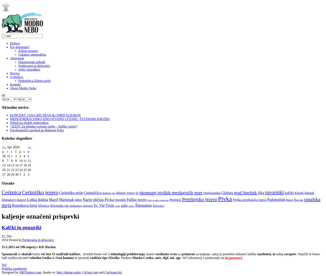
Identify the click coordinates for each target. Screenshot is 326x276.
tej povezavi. (234, 258)
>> (29, 147)
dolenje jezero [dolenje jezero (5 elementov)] (125, 193)
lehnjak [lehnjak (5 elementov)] (309, 193)
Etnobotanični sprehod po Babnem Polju (37, 130)
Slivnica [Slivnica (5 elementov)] (43, 205)
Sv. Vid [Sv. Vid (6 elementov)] (99, 205)
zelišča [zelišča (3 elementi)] (131, 206)
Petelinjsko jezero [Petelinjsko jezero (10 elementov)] (199, 199)
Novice (15, 73)
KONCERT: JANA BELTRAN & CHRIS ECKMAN (45, 115)
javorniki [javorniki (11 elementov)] (274, 192)
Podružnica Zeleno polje (34, 81)
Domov (15, 43)
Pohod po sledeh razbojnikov (29, 122)
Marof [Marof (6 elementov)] (53, 200)
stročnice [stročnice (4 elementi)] (88, 205)
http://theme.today (69, 272)
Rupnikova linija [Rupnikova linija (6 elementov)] (24, 205)
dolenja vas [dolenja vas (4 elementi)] (108, 193)
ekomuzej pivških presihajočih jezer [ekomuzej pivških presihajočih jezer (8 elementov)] (171, 192)
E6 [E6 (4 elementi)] (137, 193)
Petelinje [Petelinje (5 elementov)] (175, 200)
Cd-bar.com (90, 272)
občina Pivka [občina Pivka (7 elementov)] (103, 199)
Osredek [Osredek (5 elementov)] (120, 200)
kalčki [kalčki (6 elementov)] (289, 193)
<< (4, 147)
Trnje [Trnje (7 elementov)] (109, 205)
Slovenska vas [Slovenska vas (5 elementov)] (59, 205)
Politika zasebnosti (14, 268)
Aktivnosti (17, 58)
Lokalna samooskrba (32, 54)
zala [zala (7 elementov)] (124, 205)
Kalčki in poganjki (21, 227)
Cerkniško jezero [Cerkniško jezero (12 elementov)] (40, 192)
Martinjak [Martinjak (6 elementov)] (66, 200)
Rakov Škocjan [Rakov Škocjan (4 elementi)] (294, 200)
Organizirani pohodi (31, 62)
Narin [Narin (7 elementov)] (87, 199)
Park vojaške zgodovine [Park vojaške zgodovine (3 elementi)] (158, 200)
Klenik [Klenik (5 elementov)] (299, 193)
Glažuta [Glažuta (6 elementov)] (227, 193)
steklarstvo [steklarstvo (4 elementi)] (76, 205)
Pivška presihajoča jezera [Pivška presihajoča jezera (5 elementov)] (249, 200)
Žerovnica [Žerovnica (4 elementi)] (158, 205)
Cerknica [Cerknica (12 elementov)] (11, 192)
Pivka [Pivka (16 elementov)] (225, 199)
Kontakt (15, 84)
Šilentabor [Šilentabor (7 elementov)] (143, 205)
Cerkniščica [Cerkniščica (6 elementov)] (92, 193)
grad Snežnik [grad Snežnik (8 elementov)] (245, 192)
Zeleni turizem (28, 51)
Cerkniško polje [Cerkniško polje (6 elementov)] (71, 193)
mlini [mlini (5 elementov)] (78, 200)
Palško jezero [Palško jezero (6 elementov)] (137, 200)
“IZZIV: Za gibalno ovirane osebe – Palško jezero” (44, 126)
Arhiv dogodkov (29, 69)
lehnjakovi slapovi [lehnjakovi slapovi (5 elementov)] (14, 200)
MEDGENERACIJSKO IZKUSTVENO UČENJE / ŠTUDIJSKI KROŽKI (60, 119)
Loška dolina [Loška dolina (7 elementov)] (37, 199)
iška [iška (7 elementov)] (261, 193)
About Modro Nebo (23, 88)
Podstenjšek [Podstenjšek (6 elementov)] (276, 200)
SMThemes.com (30, 272)
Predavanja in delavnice (34, 66)
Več (4, 265)
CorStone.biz (113, 272)
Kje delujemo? (20, 47)
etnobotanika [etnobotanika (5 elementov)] (212, 193)
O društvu (16, 77)
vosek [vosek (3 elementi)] (117, 206)
